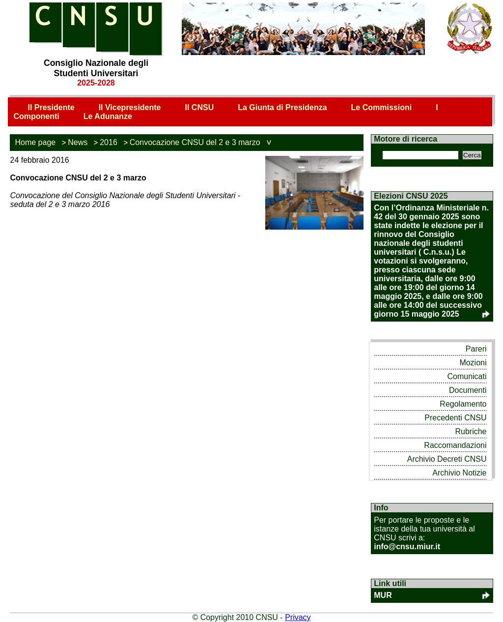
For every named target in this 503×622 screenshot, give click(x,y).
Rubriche (470, 431)
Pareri (476, 349)
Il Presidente (51, 107)
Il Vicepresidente (130, 107)
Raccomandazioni (455, 445)
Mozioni (472, 362)
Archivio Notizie (459, 473)
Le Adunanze (108, 116)
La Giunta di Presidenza (282, 107)
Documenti (467, 390)
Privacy (297, 617)
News (77, 142)
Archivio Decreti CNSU (447, 459)
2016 (108, 142)
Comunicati (466, 376)
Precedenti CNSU (455, 418)
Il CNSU (199, 107)
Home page (35, 142)
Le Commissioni (381, 107)
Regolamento (463, 404)
